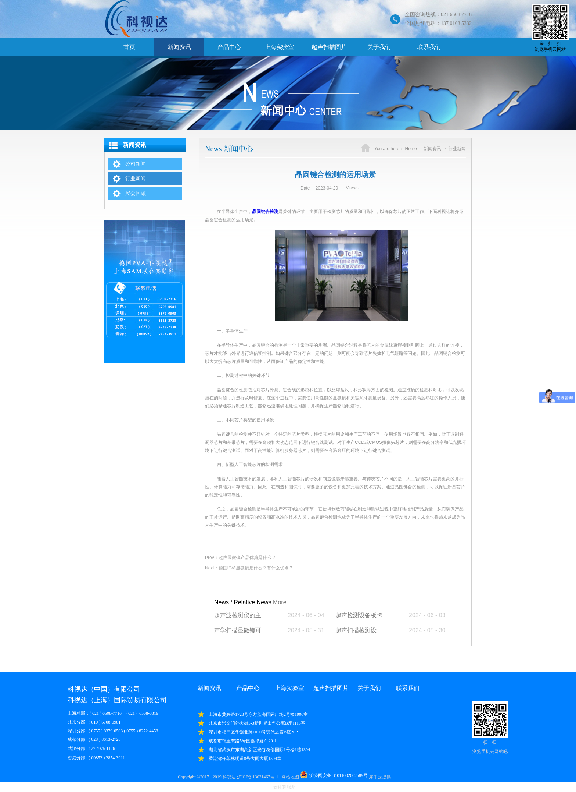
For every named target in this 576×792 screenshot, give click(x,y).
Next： (249, 567)
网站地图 (289, 776)
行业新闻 (457, 148)
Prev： (240, 557)
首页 (129, 47)
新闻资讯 (432, 148)
